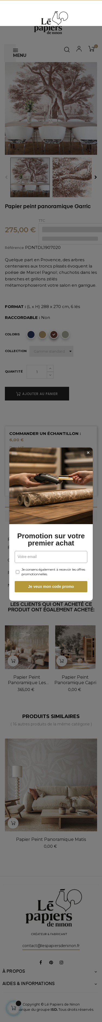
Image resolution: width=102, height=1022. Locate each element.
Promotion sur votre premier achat (51, 526)
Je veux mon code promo (51, 573)
